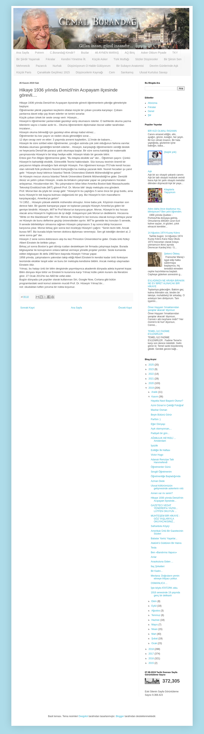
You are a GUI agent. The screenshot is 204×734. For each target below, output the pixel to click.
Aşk (150, 171)
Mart (154, 634)
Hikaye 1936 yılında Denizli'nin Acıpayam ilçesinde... (167, 499)
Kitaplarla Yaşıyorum (169, 191)
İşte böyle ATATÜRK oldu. (164, 588)
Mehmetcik (23, 65)
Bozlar (85, 52)
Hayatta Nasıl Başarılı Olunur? (167, 400)
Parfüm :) (156, 419)
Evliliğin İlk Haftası (160, 450)
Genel (151, 111)
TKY (175, 52)
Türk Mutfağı (121, 59)
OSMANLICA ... (159, 583)
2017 (152, 653)
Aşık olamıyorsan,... (161, 428)
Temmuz (156, 615)
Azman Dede (158, 481)
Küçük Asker (100, 59)
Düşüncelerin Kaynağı (89, 72)
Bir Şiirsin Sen (172, 59)
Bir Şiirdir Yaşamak (28, 59)
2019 (152, 387)
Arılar (154, 557)
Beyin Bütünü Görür (161, 414)
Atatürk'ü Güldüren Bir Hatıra (166, 543)
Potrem (39, 52)
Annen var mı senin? (162, 493)
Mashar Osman (159, 410)
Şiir (149, 115)
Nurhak (57, 65)
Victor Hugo (157, 454)
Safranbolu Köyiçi (160, 526)
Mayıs (154, 624)
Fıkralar (50, 59)
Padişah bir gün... (160, 433)
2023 (152, 369)
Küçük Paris (23, 72)
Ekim (154, 601)
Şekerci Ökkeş (171, 253)
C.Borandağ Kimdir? (62, 52)
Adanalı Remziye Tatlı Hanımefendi (162, 461)
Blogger (120, 716)
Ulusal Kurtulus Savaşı (153, 72)
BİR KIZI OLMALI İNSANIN (162, 131)
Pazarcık (41, 65)
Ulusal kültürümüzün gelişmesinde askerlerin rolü (167, 487)
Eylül (154, 605)
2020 (152, 383)
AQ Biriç (130, 52)
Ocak (154, 643)
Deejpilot (83, 716)
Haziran (155, 620)
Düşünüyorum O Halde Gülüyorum (89, 65)
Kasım (155, 396)
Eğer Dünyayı (158, 424)
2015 (152, 663)
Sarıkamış (127, 72)
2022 (152, 373)
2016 (152, 658)
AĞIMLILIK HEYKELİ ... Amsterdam (163, 439)
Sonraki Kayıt (27, 307)
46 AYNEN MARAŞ (107, 52)
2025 (152, 364)
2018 (152, 649)
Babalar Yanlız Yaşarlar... (164, 538)
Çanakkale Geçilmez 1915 (53, 72)
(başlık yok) (170, 152)
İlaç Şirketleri (158, 566)
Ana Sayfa (22, 52)
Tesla (153, 547)
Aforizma (152, 103)
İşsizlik (154, 445)
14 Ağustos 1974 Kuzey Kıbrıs (164, 232)
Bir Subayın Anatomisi (130, 65)
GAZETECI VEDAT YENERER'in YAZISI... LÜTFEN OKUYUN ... (164, 508)
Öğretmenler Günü (161, 467)
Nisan (154, 629)
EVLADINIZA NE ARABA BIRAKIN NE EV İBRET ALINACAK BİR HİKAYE (166, 283)
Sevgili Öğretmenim (161, 471)
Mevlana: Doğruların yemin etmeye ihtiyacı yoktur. (165, 577)
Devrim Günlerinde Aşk (164, 65)
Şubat (154, 638)
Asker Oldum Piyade (153, 52)
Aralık (154, 392)
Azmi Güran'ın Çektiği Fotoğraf (167, 405)
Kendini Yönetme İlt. (73, 59)
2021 (152, 378)
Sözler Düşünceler (146, 59)
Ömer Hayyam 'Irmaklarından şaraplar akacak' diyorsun (163, 308)
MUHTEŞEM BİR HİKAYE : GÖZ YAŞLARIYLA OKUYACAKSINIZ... (165, 518)
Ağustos (156, 610)
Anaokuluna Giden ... (162, 561)
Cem (112, 72)
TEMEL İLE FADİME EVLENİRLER (159, 332)
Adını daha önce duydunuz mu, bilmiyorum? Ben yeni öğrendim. (165, 210)
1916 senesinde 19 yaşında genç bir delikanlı (165, 594)
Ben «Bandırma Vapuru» (164, 552)
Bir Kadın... (157, 571)
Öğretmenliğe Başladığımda (165, 476)
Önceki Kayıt (125, 307)
